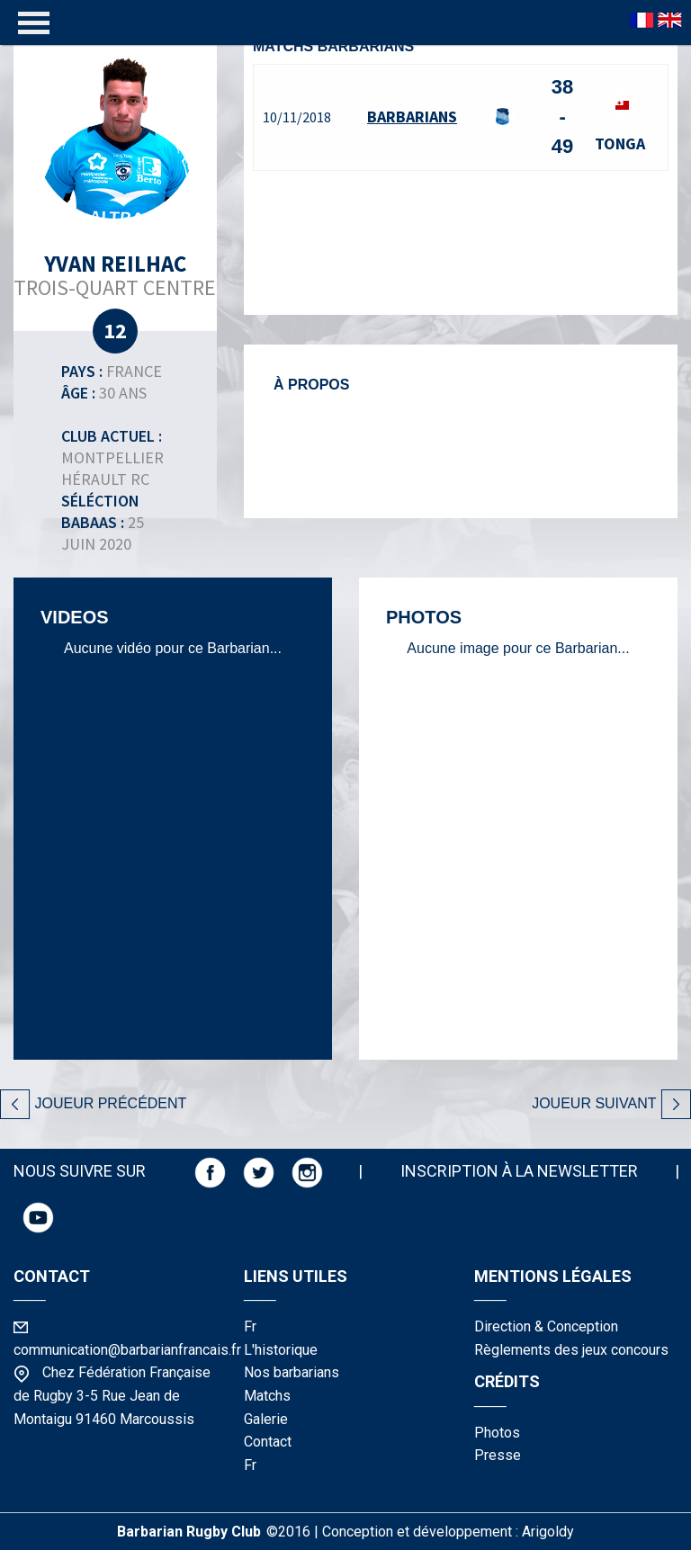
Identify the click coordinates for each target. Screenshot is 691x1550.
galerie (266, 1419)
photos (497, 1432)
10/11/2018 (297, 117)
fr (250, 1326)
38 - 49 (562, 116)
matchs (267, 1395)
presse (497, 1455)
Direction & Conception (546, 1326)
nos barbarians (291, 1372)
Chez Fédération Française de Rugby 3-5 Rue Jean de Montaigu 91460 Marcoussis (112, 1395)
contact (268, 1441)
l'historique (281, 1349)
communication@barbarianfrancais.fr (127, 1349)
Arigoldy (548, 1531)
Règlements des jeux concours (571, 1349)
